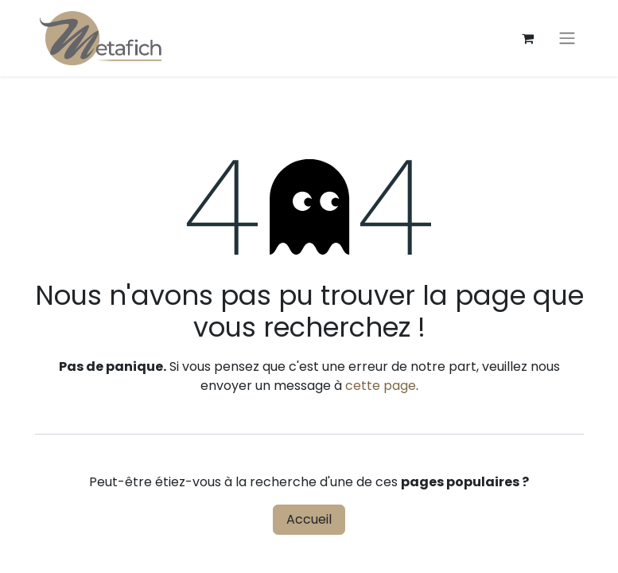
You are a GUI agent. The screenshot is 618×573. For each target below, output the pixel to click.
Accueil (309, 519)
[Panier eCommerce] (528, 38)
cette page (380, 385)
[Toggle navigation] (567, 38)
